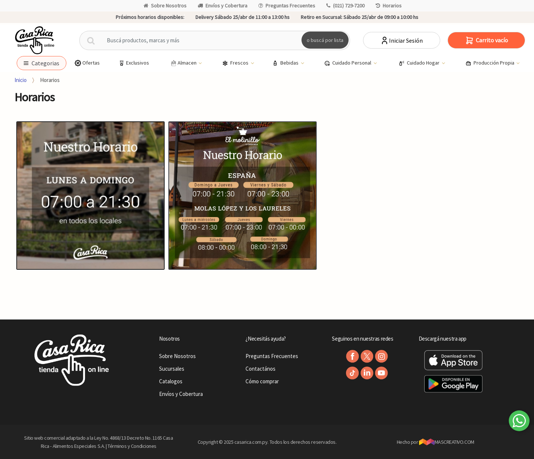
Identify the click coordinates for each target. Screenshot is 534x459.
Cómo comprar (262, 381)
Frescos (236, 63)
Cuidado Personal (348, 63)
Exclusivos (133, 63)
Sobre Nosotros (165, 5)
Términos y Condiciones (132, 446)
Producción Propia (490, 63)
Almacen (183, 63)
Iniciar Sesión (401, 40)
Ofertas (87, 63)
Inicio (20, 79)
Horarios (389, 5)
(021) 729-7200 (345, 5)
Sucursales (171, 368)
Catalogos (170, 381)
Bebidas (286, 63)
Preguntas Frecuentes (286, 5)
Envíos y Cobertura (222, 5)
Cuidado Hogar (420, 63)
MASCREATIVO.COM (446, 442)
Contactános (260, 368)
